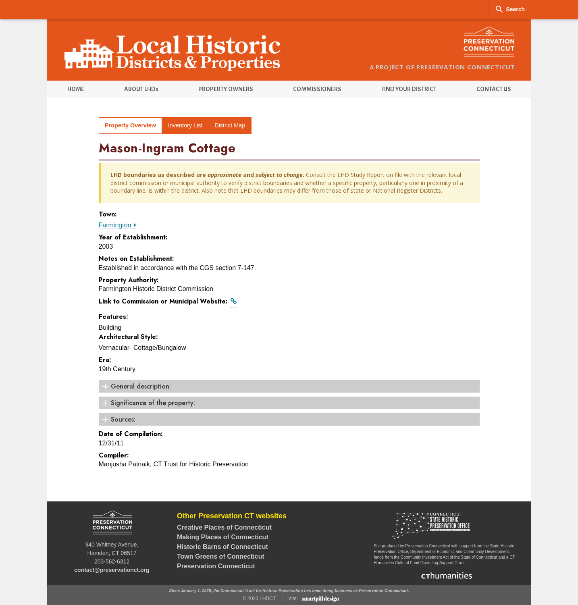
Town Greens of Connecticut (220, 556)
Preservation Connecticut (216, 566)
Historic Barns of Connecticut (222, 546)
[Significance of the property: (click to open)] (289, 403)
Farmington (117, 225)
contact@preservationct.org (111, 570)
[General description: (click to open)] (289, 386)
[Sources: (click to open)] (289, 419)
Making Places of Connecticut (222, 537)
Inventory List (185, 125)
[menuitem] (75, 89)
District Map (229, 125)
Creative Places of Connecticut (224, 527)
